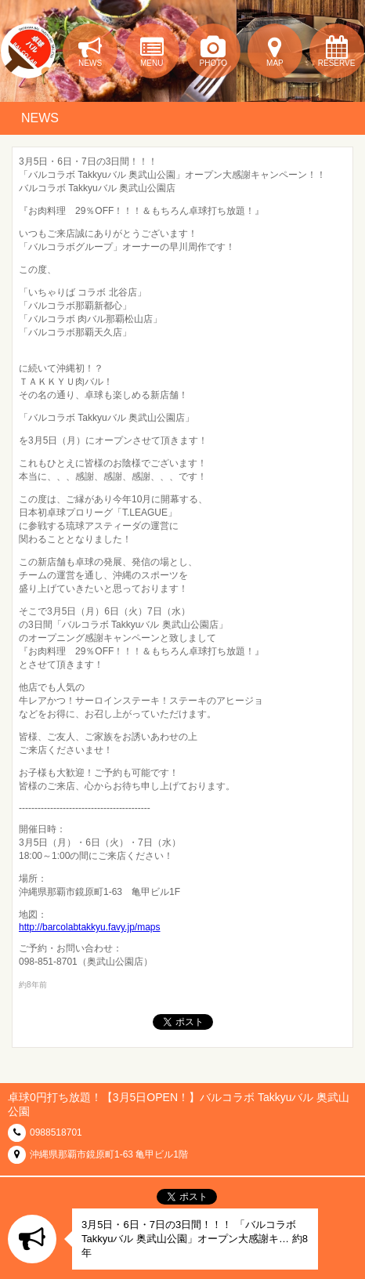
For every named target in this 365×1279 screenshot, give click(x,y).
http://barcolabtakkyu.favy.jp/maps (90, 927)
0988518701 (56, 1132)
